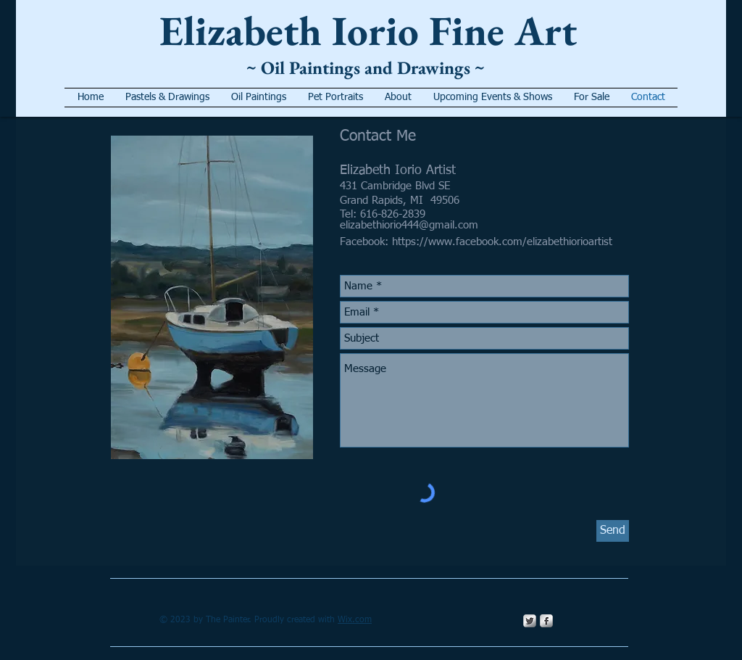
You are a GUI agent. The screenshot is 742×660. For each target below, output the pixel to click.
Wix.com (355, 620)
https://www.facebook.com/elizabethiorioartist (502, 241)
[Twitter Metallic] (529, 620)
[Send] (612, 531)
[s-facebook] (546, 620)
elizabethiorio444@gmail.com (409, 225)
